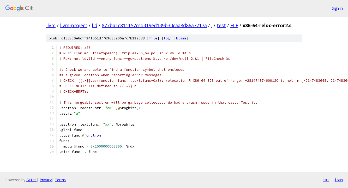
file (153, 38)
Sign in (337, 8)
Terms (60, 179)
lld (94, 25)
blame (181, 38)
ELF (234, 25)
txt (326, 179)
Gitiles (31, 179)
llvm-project (73, 25)
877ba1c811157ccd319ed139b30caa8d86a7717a (154, 25)
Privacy (46, 179)
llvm (51, 25)
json (338, 179)
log (167, 38)
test (221, 25)
